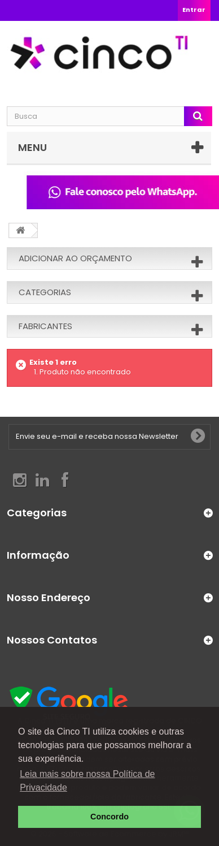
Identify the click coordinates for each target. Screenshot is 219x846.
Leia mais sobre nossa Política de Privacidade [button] (87, 780)
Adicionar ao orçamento (75, 258)
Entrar (193, 9)
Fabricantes (45, 326)
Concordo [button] (109, 816)
